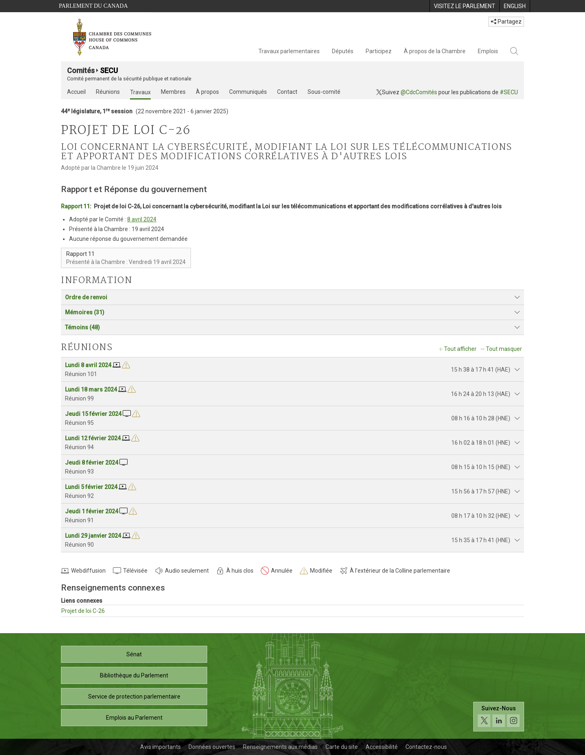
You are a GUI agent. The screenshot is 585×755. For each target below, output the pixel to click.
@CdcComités (419, 92)
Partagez (506, 21)
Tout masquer (504, 349)
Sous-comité (324, 92)
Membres (173, 92)
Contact (287, 92)
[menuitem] (464, 6)
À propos (207, 92)
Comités (81, 70)
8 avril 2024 (141, 219)
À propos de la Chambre (435, 51)
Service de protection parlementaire (134, 696)
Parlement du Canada (93, 6)
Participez (379, 51)
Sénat (134, 654)
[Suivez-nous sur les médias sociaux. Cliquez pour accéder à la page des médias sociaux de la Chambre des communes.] (498, 716)
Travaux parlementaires (289, 51)
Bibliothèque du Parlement (134, 675)
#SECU (509, 92)
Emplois (488, 51)
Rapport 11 (75, 206)
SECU (109, 70)
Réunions (108, 92)
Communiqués (248, 92)
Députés (342, 51)
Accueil (76, 92)
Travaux (140, 92)
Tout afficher (460, 349)
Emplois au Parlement (134, 717)
